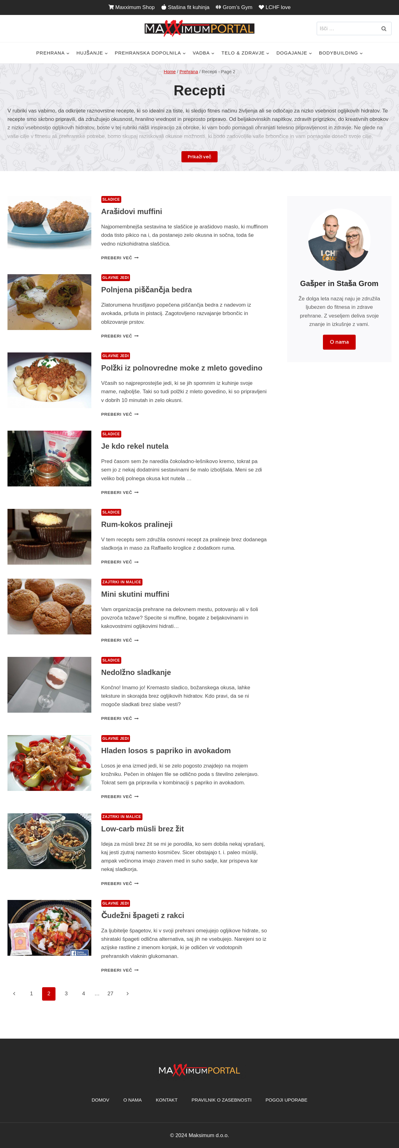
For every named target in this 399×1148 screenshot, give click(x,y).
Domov (100, 1100)
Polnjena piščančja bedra (146, 289)
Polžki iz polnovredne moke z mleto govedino (181, 368)
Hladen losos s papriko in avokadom (166, 750)
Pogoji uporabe (286, 1100)
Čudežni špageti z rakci (143, 915)
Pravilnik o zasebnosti (222, 1100)
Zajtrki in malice (122, 582)
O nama (132, 1100)
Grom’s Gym (234, 7)
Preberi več (120, 258)
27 (110, 994)
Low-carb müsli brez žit (142, 829)
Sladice (111, 199)
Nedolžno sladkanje (136, 672)
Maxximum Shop (131, 7)
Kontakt (167, 1100)
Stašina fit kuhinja (185, 7)
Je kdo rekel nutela (135, 446)
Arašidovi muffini (131, 211)
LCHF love (275, 7)
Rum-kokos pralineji (137, 524)
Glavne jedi (116, 277)
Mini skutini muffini (135, 594)
